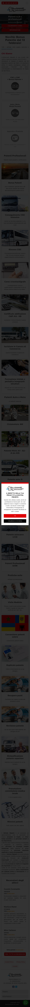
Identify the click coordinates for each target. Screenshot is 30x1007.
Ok (15, 515)
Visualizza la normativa (15, 521)
